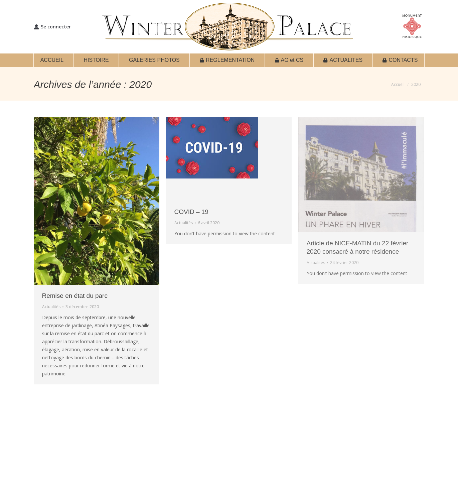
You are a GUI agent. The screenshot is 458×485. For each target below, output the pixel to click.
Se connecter (52, 27)
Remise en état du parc (75, 295)
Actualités (51, 307)
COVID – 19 (191, 211)
